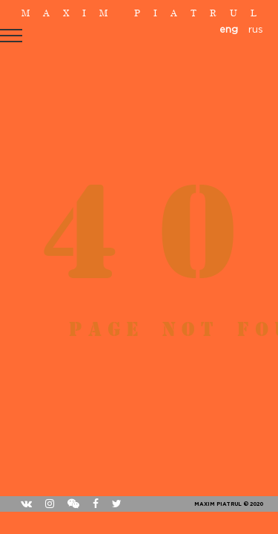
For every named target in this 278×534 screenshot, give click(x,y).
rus (255, 30)
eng (228, 30)
